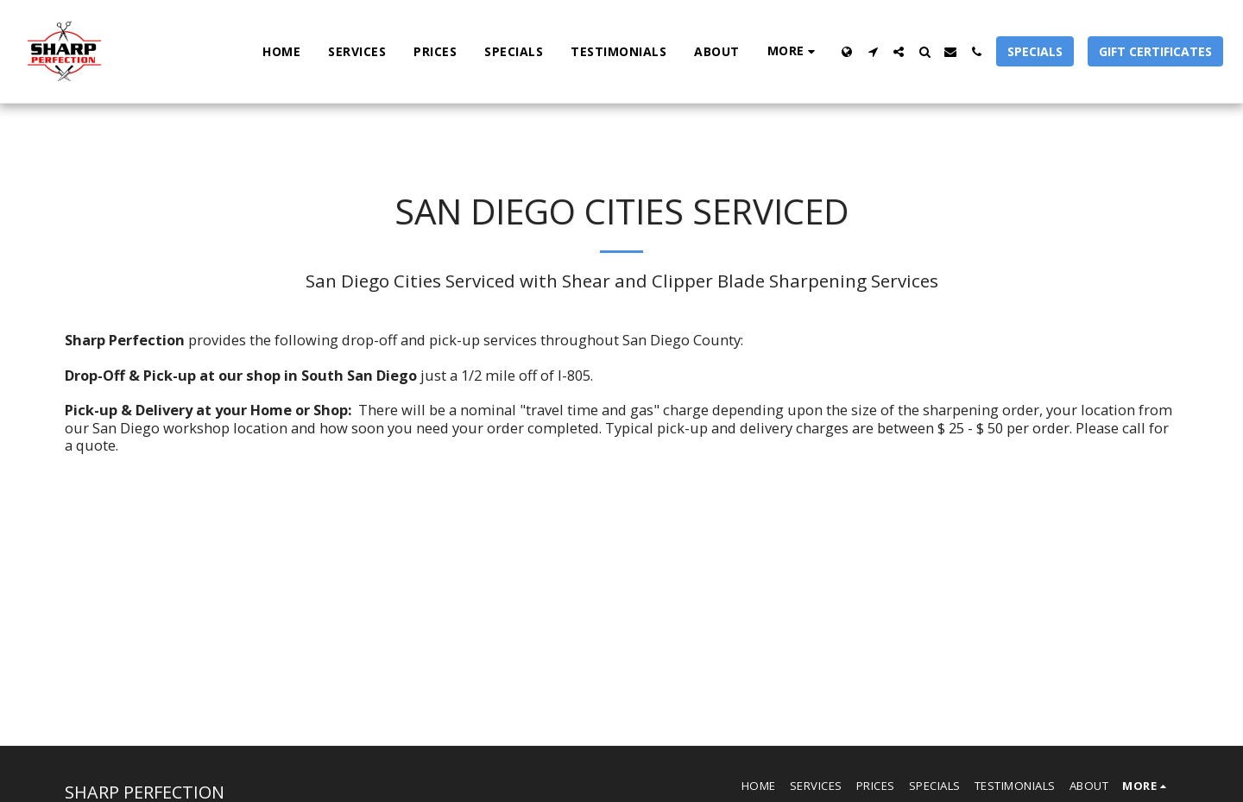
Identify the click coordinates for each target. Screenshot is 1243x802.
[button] (873, 52)
